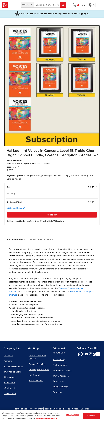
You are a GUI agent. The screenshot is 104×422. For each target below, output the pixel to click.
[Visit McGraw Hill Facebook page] (79, 354)
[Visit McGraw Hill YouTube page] (86, 354)
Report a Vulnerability (54, 409)
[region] (52, 416)
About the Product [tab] (16, 239)
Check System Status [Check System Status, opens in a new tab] (39, 370)
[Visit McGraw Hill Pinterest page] (94, 354)
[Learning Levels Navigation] (12, 5)
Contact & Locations (13, 366)
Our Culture (9, 383)
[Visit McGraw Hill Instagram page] (90, 354)
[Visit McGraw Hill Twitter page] (82, 354)
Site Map (85, 409)
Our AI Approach (61, 376)
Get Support (34, 375)
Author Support (60, 365)
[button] (83, 5)
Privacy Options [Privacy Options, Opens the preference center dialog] (72, 415)
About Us (8, 355)
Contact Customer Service (37, 357)
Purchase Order (60, 387)
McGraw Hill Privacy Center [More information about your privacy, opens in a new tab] (47, 418)
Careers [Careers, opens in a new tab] (8, 361)
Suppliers (57, 392)
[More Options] (100, 5)
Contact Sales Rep (37, 364)
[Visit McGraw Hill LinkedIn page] (98, 354)
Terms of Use (21, 409)
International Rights (62, 370)
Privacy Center (36, 409)
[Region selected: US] (92, 5)
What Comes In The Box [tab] (41, 239)
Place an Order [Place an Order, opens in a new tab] (36, 380)
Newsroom (9, 377)
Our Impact (9, 388)
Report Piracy (73, 409)
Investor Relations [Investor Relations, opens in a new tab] (12, 372)
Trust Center (10, 393)
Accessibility (59, 360)
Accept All (91, 416)
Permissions (58, 381)
